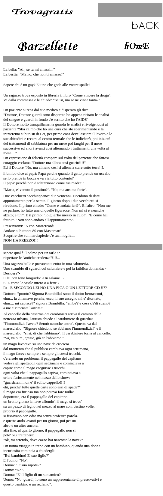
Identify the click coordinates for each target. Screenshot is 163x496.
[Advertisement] (138, 153)
